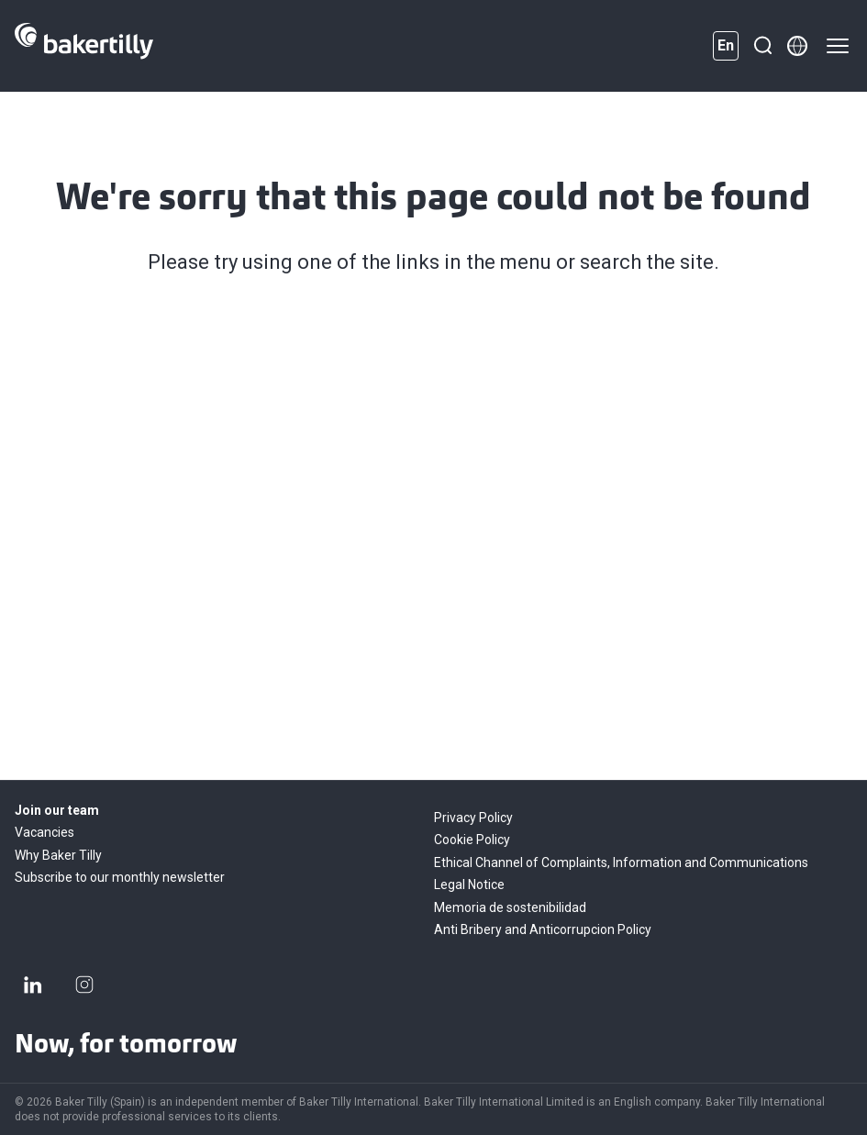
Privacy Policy (473, 817)
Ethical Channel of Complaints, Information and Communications (621, 862)
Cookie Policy (472, 839)
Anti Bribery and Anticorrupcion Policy (542, 929)
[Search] (762, 46)
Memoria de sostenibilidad (510, 907)
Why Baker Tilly (58, 855)
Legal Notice (469, 884)
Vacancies (44, 832)
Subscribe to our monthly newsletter (120, 877)
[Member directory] (797, 46)
